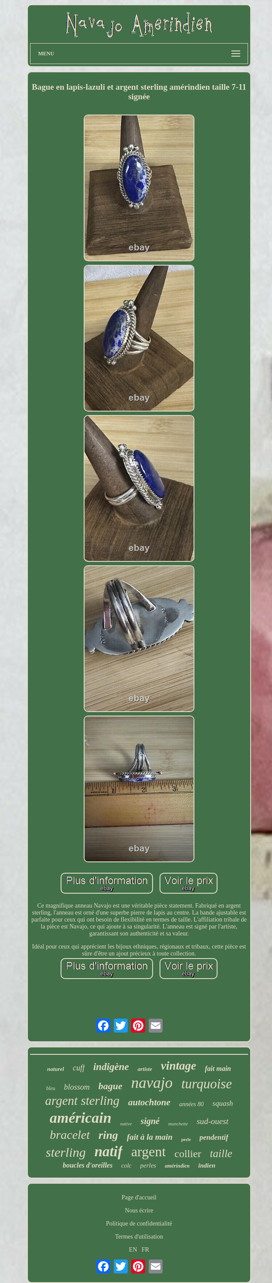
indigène (111, 1066)
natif (108, 1151)
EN (133, 1249)
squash (222, 1103)
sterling (66, 1152)
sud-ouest (212, 1121)
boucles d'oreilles (87, 1165)
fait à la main (150, 1136)
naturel (55, 1069)
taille (221, 1153)
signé (150, 1121)
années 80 (191, 1104)
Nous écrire (139, 1210)
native (126, 1123)
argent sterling (82, 1100)
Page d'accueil (139, 1197)
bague (110, 1085)
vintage (178, 1065)
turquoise (206, 1083)
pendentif (214, 1137)
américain (81, 1118)
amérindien (177, 1166)
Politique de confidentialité (139, 1223)
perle (186, 1139)
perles (148, 1165)
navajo (152, 1082)
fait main (218, 1068)
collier (187, 1153)
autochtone (149, 1102)
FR (145, 1249)
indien (206, 1165)
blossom (77, 1087)
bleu (50, 1088)
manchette (178, 1123)
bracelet (70, 1134)
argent (148, 1151)
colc (126, 1165)
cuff (79, 1068)
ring (108, 1135)
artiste (145, 1069)
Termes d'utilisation (139, 1236)
